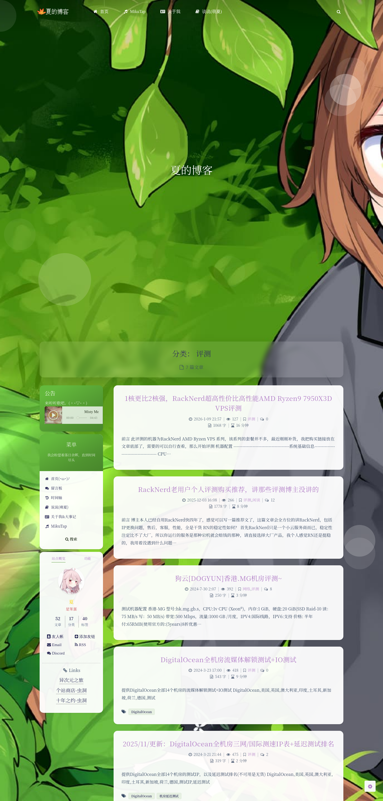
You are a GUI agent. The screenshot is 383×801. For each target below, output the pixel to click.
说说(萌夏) (56, 507)
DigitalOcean (141, 711)
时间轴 (53, 497)
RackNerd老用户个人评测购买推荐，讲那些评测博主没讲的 (228, 489)
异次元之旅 (71, 679)
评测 (251, 418)
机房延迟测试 (169, 796)
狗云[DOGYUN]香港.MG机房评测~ (228, 578)
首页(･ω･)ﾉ (57, 478)
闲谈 (256, 500)
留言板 (53, 488)
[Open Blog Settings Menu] (370, 786)
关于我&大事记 (60, 516)
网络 (246, 588)
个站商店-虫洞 (71, 690)
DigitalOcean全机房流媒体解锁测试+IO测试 (229, 659)
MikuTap (56, 526)
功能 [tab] (87, 558)
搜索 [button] (71, 539)
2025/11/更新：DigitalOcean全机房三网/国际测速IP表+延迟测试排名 (228, 743)
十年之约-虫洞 (71, 700)
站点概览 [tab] (58, 558)
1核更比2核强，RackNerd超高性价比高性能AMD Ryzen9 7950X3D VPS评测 (228, 403)
